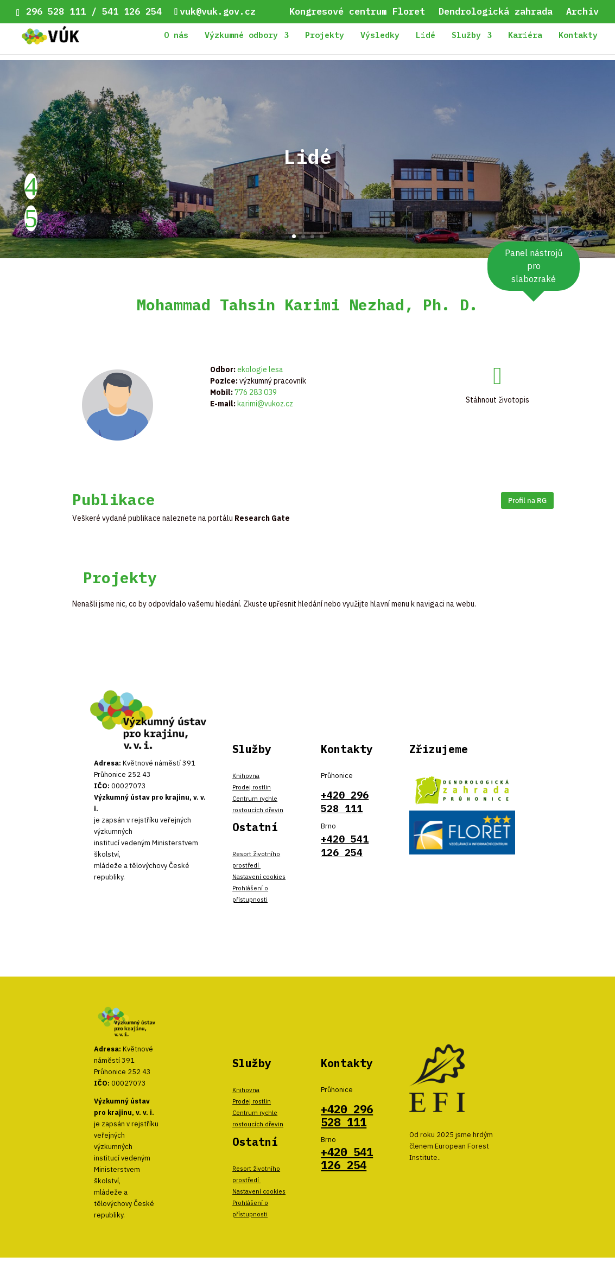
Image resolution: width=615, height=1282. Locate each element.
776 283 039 (255, 392)
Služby (466, 35)
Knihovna (245, 775)
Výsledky (380, 35)
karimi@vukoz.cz (265, 404)
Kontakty (578, 35)
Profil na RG (527, 500)
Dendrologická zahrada (496, 12)
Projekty (324, 35)
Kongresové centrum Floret (357, 12)
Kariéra (525, 35)
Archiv (582, 12)
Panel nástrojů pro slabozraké (533, 265)
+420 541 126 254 (347, 1158)
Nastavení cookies (259, 876)
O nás (176, 35)
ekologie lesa (260, 369)
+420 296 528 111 (347, 1116)
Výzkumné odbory (241, 35)
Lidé (425, 35)
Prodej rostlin (251, 787)
